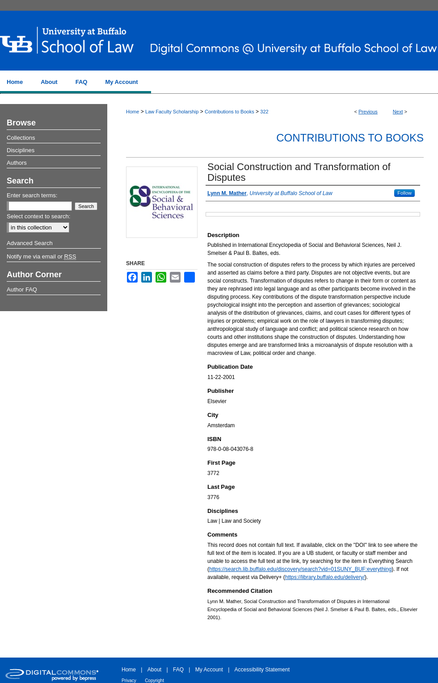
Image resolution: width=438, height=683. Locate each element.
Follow (404, 193)
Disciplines (20, 150)
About (154, 669)
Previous (368, 111)
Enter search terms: (32, 195)
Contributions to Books (229, 111)
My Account (209, 669)
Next (398, 111)
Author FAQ (22, 289)
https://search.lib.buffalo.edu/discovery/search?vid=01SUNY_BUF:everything (300, 569)
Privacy (129, 680)
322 (264, 111)
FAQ (178, 669)
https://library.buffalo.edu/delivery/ (325, 577)
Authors (17, 162)
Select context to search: (38, 216)
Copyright (154, 680)
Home (132, 111)
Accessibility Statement (262, 669)
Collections (21, 137)
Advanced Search (30, 243)
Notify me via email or (41, 256)
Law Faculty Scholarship (171, 111)
